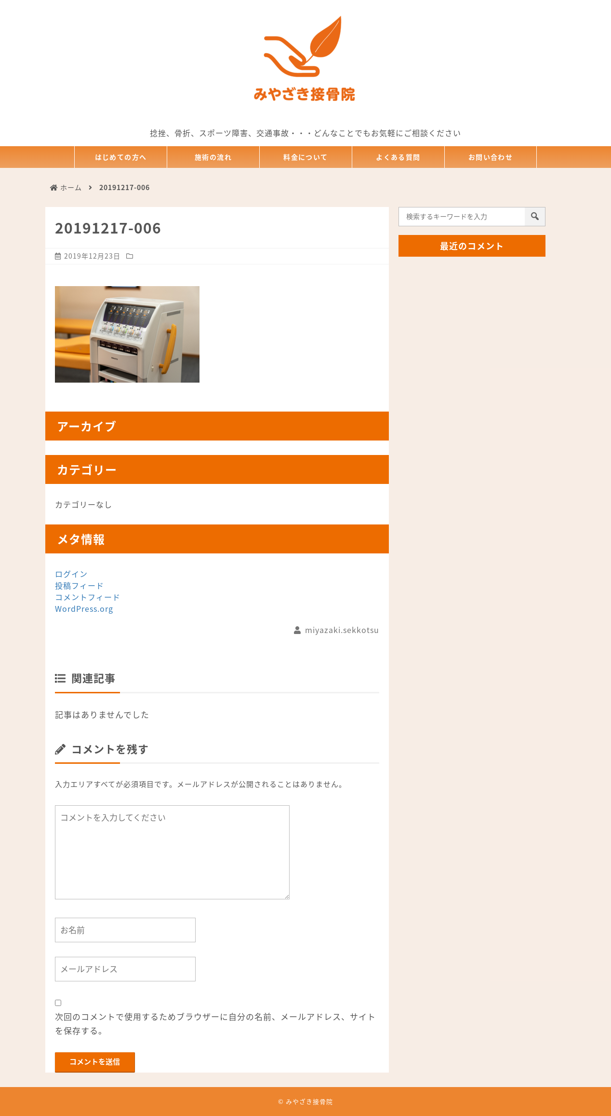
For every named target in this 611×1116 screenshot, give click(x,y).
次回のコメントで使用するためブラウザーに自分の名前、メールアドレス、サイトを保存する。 (215, 1023)
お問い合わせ (491, 157)
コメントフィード (87, 597)
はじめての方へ (121, 157)
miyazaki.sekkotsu (342, 629)
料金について (306, 157)
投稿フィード (79, 585)
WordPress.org (84, 608)
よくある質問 (398, 157)
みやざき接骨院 (309, 1101)
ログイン (71, 573)
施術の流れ (213, 157)
